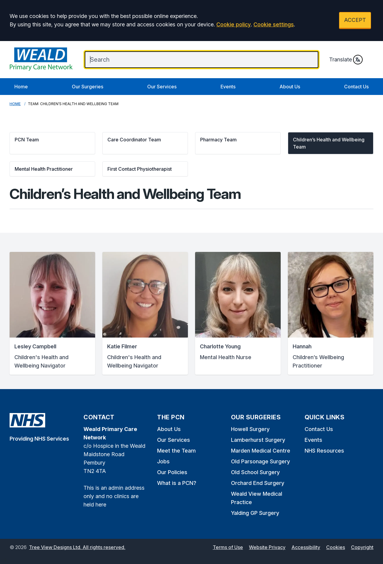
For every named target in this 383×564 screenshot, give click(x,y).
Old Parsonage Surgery (260, 461)
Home (21, 87)
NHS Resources (324, 450)
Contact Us (356, 87)
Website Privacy (267, 547)
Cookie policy (233, 24)
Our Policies (172, 472)
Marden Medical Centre (260, 450)
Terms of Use (228, 547)
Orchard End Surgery (257, 483)
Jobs (163, 461)
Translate (346, 59)
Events (228, 87)
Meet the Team (176, 450)
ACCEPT (355, 20)
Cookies (335, 547)
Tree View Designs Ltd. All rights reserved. (77, 547)
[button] (52, 143)
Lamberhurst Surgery (258, 440)
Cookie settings (273, 24)
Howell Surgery (250, 429)
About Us (289, 87)
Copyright (362, 547)
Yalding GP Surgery (255, 513)
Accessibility (305, 547)
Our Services (162, 87)
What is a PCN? (176, 483)
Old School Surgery (255, 472)
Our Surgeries (87, 87)
